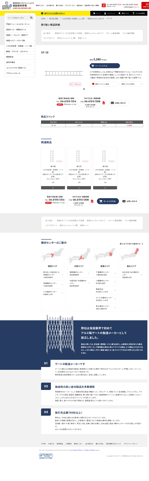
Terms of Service (90, 450)
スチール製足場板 (113, 33)
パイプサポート (49, 38)
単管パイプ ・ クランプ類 (15, 40)
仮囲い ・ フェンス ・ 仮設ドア (17, 35)
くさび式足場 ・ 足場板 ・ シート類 (19, 46)
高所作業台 (10, 62)
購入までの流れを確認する (130, 243)
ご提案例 (68, 444)
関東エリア (105, 266)
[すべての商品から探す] (20, 17)
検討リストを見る (128, 84)
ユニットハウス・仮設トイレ (16, 67)
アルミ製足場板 (129, 33)
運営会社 (80, 5)
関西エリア (52, 266)
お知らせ (51, 444)
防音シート (82, 38)
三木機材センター (50, 292)
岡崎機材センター (76, 273)
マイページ (111, 13)
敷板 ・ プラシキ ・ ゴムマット (17, 51)
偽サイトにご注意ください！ (54, 13)
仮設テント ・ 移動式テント (16, 29)
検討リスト (125, 13)
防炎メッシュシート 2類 (66, 38)
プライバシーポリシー (131, 444)
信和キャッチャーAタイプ (96, 18)
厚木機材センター (103, 307)
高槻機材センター (50, 284)
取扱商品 (60, 444)
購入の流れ (59, 5)
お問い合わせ (120, 103)
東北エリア (131, 266)
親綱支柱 (9, 56)
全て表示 (46, 33)
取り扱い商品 (53, 18)
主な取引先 (50, 5)
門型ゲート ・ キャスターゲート (18, 24)
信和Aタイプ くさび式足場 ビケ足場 (68, 33)
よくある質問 (140, 13)
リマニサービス (70, 5)
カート (98, 13)
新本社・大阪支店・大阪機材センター (51, 274)
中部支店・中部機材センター (78, 283)
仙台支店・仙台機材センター (130, 274)
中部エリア (79, 266)
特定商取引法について (113, 444)
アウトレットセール (13, 73)
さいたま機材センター (104, 298)
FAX (90, 104)
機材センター (40, 5)
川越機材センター (103, 281)
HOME (43, 18)
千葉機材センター (103, 273)
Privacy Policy (77, 450)
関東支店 (102, 290)
